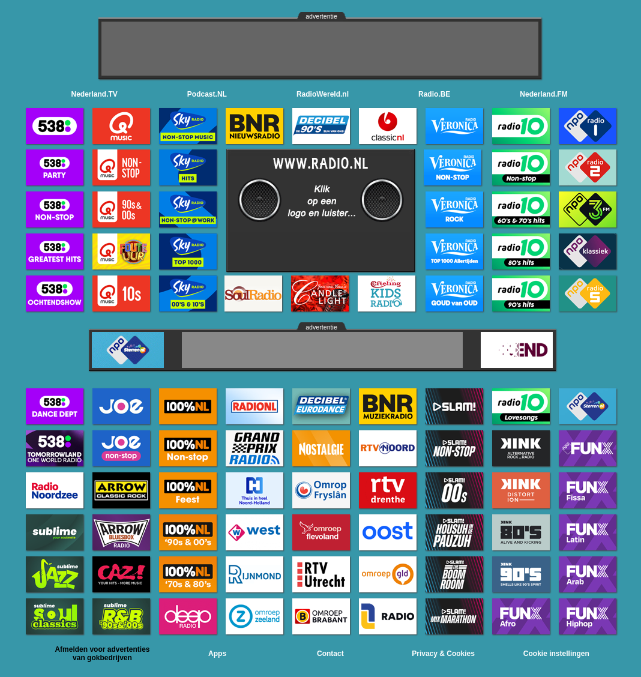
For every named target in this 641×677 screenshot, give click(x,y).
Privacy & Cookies (443, 653)
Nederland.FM (543, 94)
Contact (330, 653)
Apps (217, 653)
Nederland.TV (94, 94)
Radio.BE (434, 94)
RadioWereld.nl (322, 94)
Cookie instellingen (556, 653)
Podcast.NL (207, 94)
